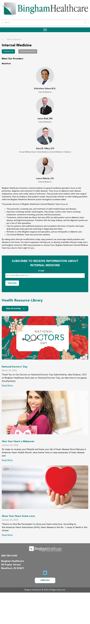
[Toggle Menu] (44, 30)
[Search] (85, 22)
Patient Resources (27, 51)
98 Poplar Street (11, 565)
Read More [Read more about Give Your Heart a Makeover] (7, 460)
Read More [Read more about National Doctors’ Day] (7, 385)
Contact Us (8, 51)
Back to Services (11, 39)
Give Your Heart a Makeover (18, 441)
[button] (45, 573)
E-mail (45, 271)
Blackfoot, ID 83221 (12, 568)
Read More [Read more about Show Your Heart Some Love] (7, 535)
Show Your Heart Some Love (18, 516)
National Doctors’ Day (14, 367)
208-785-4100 (9, 556)
